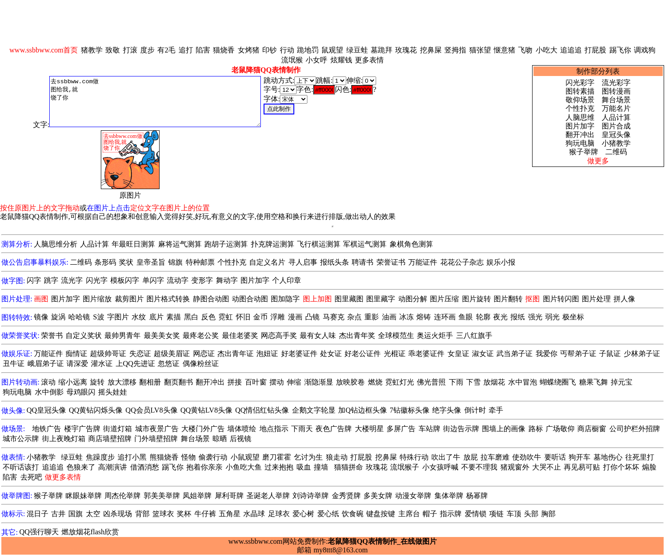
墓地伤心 (608, 457)
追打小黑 (132, 457)
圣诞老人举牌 (268, 495)
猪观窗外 (514, 467)
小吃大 (546, 50)
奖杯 (184, 514)
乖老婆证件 (426, 353)
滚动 (48, 382)
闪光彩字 (580, 82)
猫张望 (480, 50)
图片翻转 (508, 299)
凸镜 (312, 317)
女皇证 (458, 353)
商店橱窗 (591, 428)
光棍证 (395, 353)
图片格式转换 (168, 299)
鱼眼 (465, 317)
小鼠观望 (245, 457)
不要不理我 (479, 467)
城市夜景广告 (157, 428)
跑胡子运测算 (226, 244)
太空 (93, 514)
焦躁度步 (100, 457)
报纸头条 (334, 262)
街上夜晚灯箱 (63, 438)
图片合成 (616, 126)
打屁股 (595, 50)
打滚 (130, 50)
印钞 (269, 50)
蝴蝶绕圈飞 (558, 382)
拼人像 (624, 299)
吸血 (304, 467)
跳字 (51, 280)
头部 (531, 514)
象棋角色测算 (411, 244)
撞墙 (321, 467)
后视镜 (240, 438)
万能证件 (422, 262)
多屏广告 (401, 428)
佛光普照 (431, 382)
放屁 (470, 457)
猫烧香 (224, 50)
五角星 (230, 514)
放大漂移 (122, 382)
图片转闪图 (561, 299)
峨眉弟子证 (46, 363)
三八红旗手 (474, 335)
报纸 (517, 317)
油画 (389, 317)
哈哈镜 (79, 317)
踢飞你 (620, 50)
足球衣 (279, 514)
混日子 (37, 514)
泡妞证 (267, 353)
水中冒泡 (522, 382)
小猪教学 (616, 143)
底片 (156, 317)
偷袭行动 (212, 457)
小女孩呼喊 (440, 467)
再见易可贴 (582, 467)
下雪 (473, 382)
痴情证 (76, 353)
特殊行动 (414, 457)
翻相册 (150, 382)
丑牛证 (13, 363)
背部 (142, 514)
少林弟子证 (642, 353)
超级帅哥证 (108, 353)
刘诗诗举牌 (310, 495)
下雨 (456, 382)
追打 (186, 50)
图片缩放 (97, 299)
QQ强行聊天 (39, 532)
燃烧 (375, 382)
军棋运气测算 (365, 244)
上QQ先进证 (135, 363)
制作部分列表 (598, 71)
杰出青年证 (235, 353)
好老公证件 (362, 353)
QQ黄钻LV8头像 (206, 410)
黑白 (191, 317)
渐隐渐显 (318, 382)
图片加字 (580, 126)
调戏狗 (645, 50)
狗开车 (579, 457)
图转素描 (580, 91)
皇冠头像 (616, 134)
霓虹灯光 (399, 382)
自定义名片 (267, 262)
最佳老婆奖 (240, 335)
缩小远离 (72, 382)
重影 (371, 317)
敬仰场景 (580, 100)
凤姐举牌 (197, 495)
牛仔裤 (205, 514)
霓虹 (225, 317)
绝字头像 (446, 410)
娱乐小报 (500, 262)
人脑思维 (580, 117)
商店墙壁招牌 (110, 438)
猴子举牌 (583, 152)
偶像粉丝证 (201, 363)
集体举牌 (448, 495)
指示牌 (451, 514)
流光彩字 (616, 82)
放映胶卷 (350, 382)
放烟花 (494, 382)
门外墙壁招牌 (156, 438)
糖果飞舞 (593, 382)
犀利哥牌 (229, 495)
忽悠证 (168, 363)
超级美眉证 (172, 353)
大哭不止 (546, 467)
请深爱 (77, 363)
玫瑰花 (406, 50)
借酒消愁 (144, 467)
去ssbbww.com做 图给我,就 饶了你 (154, 101)
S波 (98, 317)
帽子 (430, 514)
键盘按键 (380, 514)
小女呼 (316, 60)
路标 (535, 428)
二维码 (616, 152)
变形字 (202, 280)
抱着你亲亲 (204, 467)
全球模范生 (396, 335)
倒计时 (475, 410)
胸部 (548, 514)
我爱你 (546, 353)
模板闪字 (124, 280)
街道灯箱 (117, 428)
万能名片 (616, 108)
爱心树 (303, 514)
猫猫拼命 (348, 467)
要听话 (555, 457)
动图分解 (412, 299)
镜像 (41, 317)
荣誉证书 (391, 262)
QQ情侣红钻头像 (262, 410)
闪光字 (97, 280)
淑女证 (483, 353)
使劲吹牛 (526, 457)
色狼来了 (80, 467)
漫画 (295, 317)
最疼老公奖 (201, 335)
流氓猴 (292, 60)
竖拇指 (455, 50)
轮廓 (483, 317)
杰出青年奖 (357, 335)
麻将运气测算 (180, 244)
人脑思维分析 (55, 244)
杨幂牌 (477, 495)
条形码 (105, 262)
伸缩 (294, 382)
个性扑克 (580, 108)
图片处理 (596, 299)
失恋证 (140, 353)
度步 (147, 50)
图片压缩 (444, 299)
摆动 (276, 382)
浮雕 (277, 317)
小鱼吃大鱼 (244, 467)
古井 (58, 514)
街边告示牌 (461, 428)
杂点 (354, 317)
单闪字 (153, 280)
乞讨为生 (308, 457)
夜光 (500, 317)
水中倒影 (49, 392)
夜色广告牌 (334, 428)
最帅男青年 (122, 335)
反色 (208, 317)
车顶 (514, 514)
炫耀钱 (341, 60)
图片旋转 (476, 299)
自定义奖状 (84, 335)
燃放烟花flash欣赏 (90, 532)
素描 (173, 317)
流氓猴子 (404, 467)
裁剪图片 (129, 299)
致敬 (112, 50)
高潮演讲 (112, 467)
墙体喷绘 (241, 428)
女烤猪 (248, 50)
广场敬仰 (560, 428)
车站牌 (429, 428)
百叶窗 (256, 382)
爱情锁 (475, 514)
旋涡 (58, 317)
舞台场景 (616, 100)
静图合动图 (211, 299)
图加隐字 (285, 299)
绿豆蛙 (357, 50)
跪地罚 (308, 50)
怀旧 (243, 317)
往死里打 (639, 457)
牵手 (496, 410)
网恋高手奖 (279, 335)
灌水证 (102, 363)
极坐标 (573, 317)
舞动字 (227, 280)
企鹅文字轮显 (313, 410)
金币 (260, 317)
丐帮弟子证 (578, 353)
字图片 (118, 317)
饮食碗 (352, 514)
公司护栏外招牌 (634, 428)
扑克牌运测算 (272, 244)
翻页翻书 (178, 382)
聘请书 (362, 262)
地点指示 (273, 428)
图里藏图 (349, 299)
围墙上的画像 (503, 428)
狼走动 (337, 457)
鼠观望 (332, 50)
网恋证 (204, 353)
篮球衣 (163, 514)
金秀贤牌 (346, 495)
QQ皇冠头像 (46, 410)
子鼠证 (610, 353)
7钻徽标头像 (409, 410)
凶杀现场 (117, 514)
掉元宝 (621, 382)
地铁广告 (46, 428)
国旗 (75, 514)
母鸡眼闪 (80, 392)
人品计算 (616, 117)
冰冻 (406, 317)
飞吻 (525, 50)
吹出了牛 (445, 457)
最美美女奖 (162, 335)
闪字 (34, 280)
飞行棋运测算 (318, 244)
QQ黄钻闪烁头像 (96, 410)
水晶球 (254, 514)
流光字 (72, 280)
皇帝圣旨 (151, 262)
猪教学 (92, 50)
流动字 (178, 280)
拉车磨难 (495, 457)
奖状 (126, 262)
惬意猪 (504, 50)
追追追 (571, 50)
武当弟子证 (514, 353)
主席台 (409, 514)
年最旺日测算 (133, 244)
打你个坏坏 (621, 467)
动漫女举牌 (413, 495)
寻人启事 (302, 262)
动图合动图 (250, 299)
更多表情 (369, 60)
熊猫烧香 (164, 457)
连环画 (445, 317)
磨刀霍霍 (276, 457)
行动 (287, 50)
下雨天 (302, 428)
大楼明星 (369, 428)
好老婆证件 (299, 353)
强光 (535, 317)
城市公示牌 (21, 438)
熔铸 (423, 317)
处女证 (331, 353)
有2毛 (166, 50)
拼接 (234, 382)
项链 (496, 514)
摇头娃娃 (112, 392)
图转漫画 (616, 91)
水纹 (139, 317)
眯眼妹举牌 (84, 495)
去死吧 (31, 477)
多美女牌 (377, 495)
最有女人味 (318, 335)
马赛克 (333, 317)
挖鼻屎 (431, 50)
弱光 (552, 317)
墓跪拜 (381, 50)
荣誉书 (52, 335)
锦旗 (175, 262)
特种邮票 (200, 262)
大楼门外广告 (203, 428)
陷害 (203, 50)
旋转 (97, 382)
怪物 (188, 457)
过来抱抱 (278, 467)
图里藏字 (380, 299)
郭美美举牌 (162, 495)
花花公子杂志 (462, 262)
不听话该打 (21, 467)
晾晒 (219, 438)
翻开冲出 (580, 134)
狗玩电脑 (580, 143)
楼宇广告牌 (82, 428)
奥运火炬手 (435, 335)
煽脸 (649, 467)
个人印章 (286, 280)
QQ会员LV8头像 (152, 410)
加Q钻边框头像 (362, 410)
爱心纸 (328, 514)
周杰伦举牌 (122, 495)
